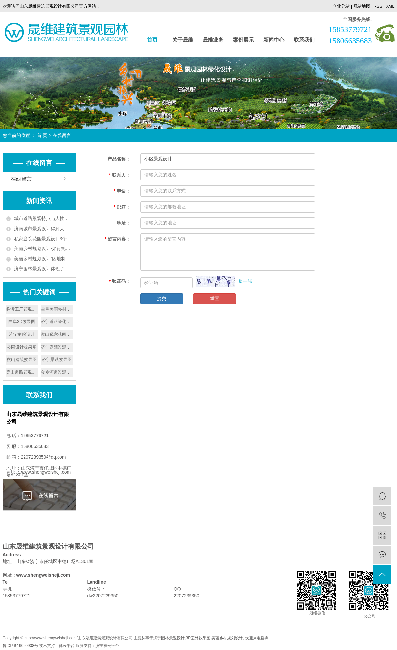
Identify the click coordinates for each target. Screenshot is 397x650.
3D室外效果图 (198, 638)
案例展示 (243, 40)
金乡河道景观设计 (57, 372)
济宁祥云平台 (107, 645)
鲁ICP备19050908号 (20, 645)
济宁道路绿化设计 (57, 321)
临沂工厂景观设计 (22, 309)
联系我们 (304, 40)
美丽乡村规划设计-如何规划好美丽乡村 (43, 248)
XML (390, 6)
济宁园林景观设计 (169, 638)
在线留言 (21, 179)
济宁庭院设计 (22, 334)
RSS (377, 6)
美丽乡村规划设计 (227, 638)
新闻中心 (273, 40)
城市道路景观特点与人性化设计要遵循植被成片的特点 (43, 218)
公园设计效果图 (22, 347)
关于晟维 (182, 40)
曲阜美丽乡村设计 (57, 309)
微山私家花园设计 (57, 334)
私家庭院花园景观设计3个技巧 (43, 238)
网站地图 (361, 6)
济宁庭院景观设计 (57, 347)
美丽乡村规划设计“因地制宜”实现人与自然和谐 (43, 258)
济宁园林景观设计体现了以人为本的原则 (43, 268)
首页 (152, 40)
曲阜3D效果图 (21, 321)
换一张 (245, 281)
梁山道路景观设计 (22, 372)
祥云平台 (66, 645)
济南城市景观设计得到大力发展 (43, 228)
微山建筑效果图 (22, 359)
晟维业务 (213, 40)
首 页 (42, 135)
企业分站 (341, 6)
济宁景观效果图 (57, 359)
